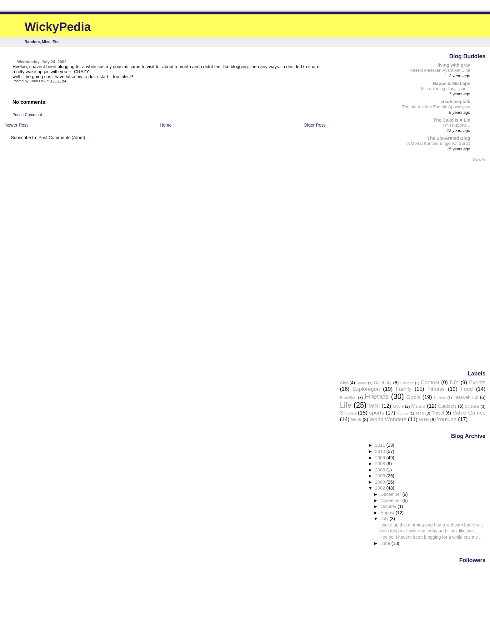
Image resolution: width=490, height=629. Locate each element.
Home (166, 125)
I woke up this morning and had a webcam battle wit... (432, 524)
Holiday (440, 398)
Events (477, 382)
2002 (380, 488)
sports (376, 413)
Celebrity (383, 382)
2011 (380, 445)
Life (346, 405)
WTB (424, 419)
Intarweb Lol (465, 397)
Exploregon (366, 389)
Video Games (468, 413)
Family (404, 389)
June (385, 543)
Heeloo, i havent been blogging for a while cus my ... (431, 537)
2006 (380, 469)
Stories (402, 413)
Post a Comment (27, 115)
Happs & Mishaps (451, 83)
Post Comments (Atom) (61, 137)
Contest (430, 382)
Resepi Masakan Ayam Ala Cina (440, 70)
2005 (380, 475)
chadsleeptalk (455, 101)
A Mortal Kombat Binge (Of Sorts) (438, 143)
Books (362, 383)
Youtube (447, 419)
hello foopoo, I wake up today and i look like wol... (428, 530)
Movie (398, 406)
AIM (344, 382)
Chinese (406, 383)
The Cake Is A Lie (451, 120)
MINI (374, 406)
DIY (454, 382)
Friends (377, 396)
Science (472, 406)
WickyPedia (57, 26)
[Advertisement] (461, 265)
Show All (478, 159)
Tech (419, 413)
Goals (413, 397)
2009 (380, 457)
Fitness (436, 389)
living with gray (454, 65)
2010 (380, 451)
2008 (380, 463)
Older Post (314, 125)
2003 (380, 482)
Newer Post (16, 125)
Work (356, 419)
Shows (348, 413)
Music (418, 406)
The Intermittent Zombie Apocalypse (436, 106)
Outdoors (447, 406)
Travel (438, 412)
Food (467, 389)
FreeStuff (348, 397)
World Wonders (387, 419)
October (389, 506)
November (391, 500)
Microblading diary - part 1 (445, 88)
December (391, 494)
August (388, 512)
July (384, 518)
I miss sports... (456, 125)
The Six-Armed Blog (448, 138)
